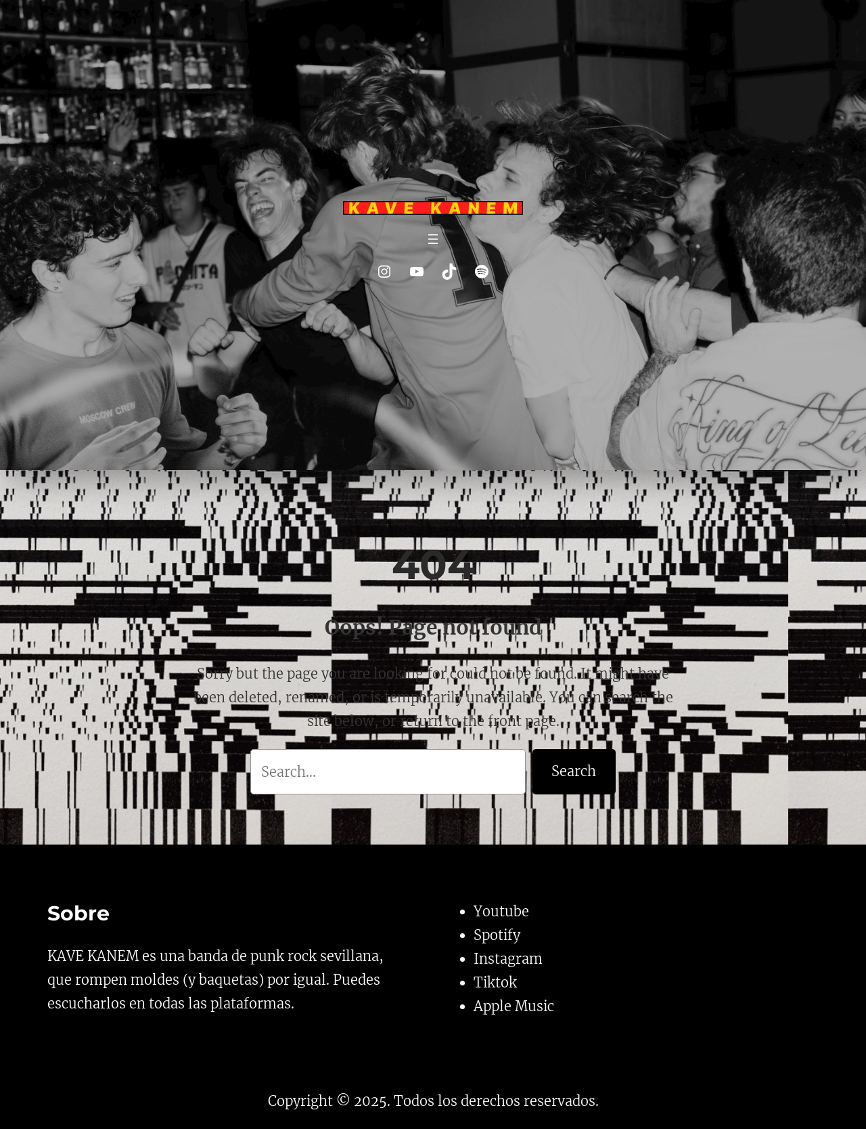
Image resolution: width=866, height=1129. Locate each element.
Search (573, 771)
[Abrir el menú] (433, 239)
